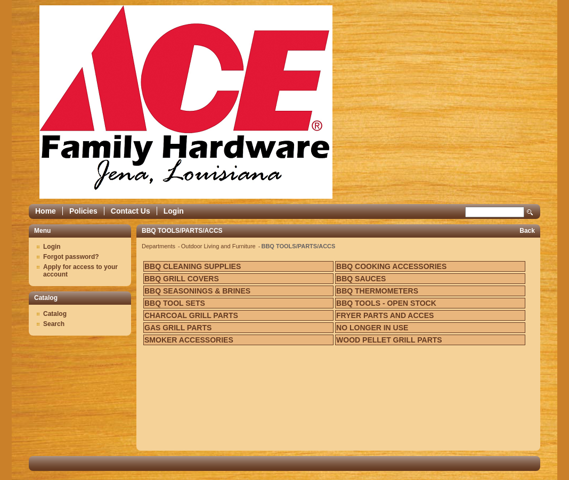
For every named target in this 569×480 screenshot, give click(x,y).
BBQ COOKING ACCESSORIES (391, 266)
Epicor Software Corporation (185, 102)
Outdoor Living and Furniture (219, 246)
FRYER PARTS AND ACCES (385, 315)
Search (530, 212)
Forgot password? (71, 257)
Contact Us (130, 211)
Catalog (55, 314)
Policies (83, 211)
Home (45, 211)
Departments (159, 246)
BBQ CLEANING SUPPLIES (192, 266)
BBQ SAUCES (361, 278)
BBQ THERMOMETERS (377, 291)
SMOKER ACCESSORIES (188, 340)
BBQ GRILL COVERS (181, 278)
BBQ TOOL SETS (174, 303)
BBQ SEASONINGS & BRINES (197, 291)
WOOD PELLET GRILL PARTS (389, 340)
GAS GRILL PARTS (178, 327)
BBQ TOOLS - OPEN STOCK (386, 303)
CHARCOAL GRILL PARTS (191, 315)
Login (174, 211)
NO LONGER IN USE (372, 327)
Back (527, 230)
